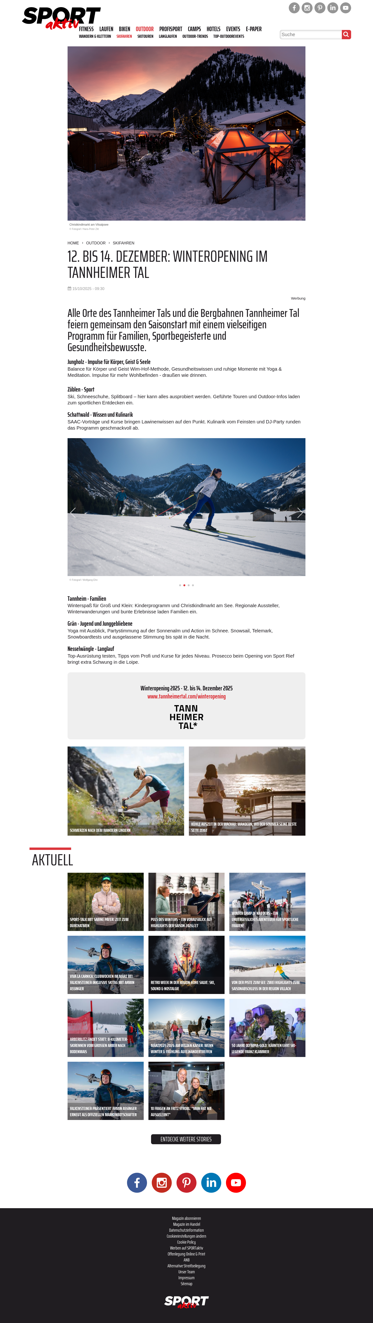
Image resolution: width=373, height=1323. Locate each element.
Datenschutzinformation (186, 1230)
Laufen (106, 29)
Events (233, 29)
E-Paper (254, 29)
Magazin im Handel (186, 1224)
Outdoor (145, 29)
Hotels (214, 29)
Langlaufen (168, 36)
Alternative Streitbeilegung (186, 1266)
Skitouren (145, 36)
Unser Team (186, 1271)
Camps (194, 29)
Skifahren (124, 36)
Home (73, 243)
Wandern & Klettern (95, 36)
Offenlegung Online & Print (186, 1254)
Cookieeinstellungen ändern (186, 1236)
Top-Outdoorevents (228, 36)
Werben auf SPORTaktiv (186, 1248)
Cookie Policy (186, 1242)
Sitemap (186, 1283)
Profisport (170, 29)
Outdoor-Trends (195, 36)
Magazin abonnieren (186, 1218)
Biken (124, 29)
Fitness (86, 29)
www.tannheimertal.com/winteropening (186, 696)
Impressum (186, 1277)
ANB (187, 1260)
